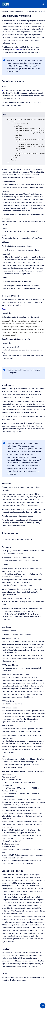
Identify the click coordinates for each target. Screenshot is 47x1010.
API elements (17, 50)
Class (4, 309)
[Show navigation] (42, 1005)
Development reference (33, 11)
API (3, 90)
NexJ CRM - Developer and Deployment (13, 11)
